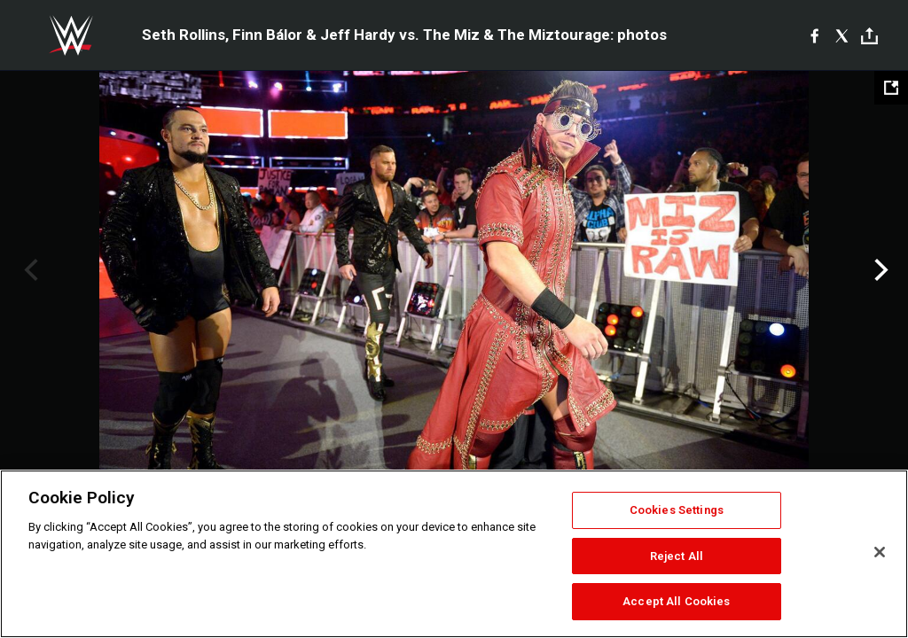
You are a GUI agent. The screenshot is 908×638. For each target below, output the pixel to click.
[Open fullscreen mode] (891, 88)
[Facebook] (814, 35)
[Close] (879, 552)
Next (879, 270)
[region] (454, 554)
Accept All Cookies (676, 601)
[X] (842, 35)
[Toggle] (869, 35)
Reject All (676, 556)
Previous (28, 270)
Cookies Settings (677, 510)
